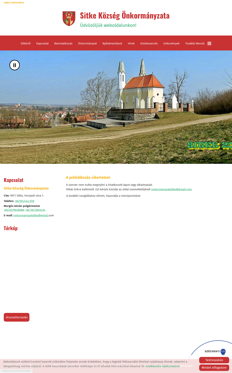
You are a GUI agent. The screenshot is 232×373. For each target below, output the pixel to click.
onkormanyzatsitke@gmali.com (171, 189)
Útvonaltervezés (17, 317)
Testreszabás (214, 360)
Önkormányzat (87, 43)
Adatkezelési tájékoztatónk (162, 366)
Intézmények (171, 43)
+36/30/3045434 (35, 210)
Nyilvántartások (112, 43)
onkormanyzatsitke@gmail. (30, 215)
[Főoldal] (68, 18)
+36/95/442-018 (24, 201)
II (14, 65)
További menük (198, 43)
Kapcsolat (42, 43)
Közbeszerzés (149, 43)
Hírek (131, 43)
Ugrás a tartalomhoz (14, 3)
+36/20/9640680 (14, 210)
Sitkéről (26, 43)
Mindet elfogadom (214, 367)
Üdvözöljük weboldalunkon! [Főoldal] (125, 18)
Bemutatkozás (63, 43)
